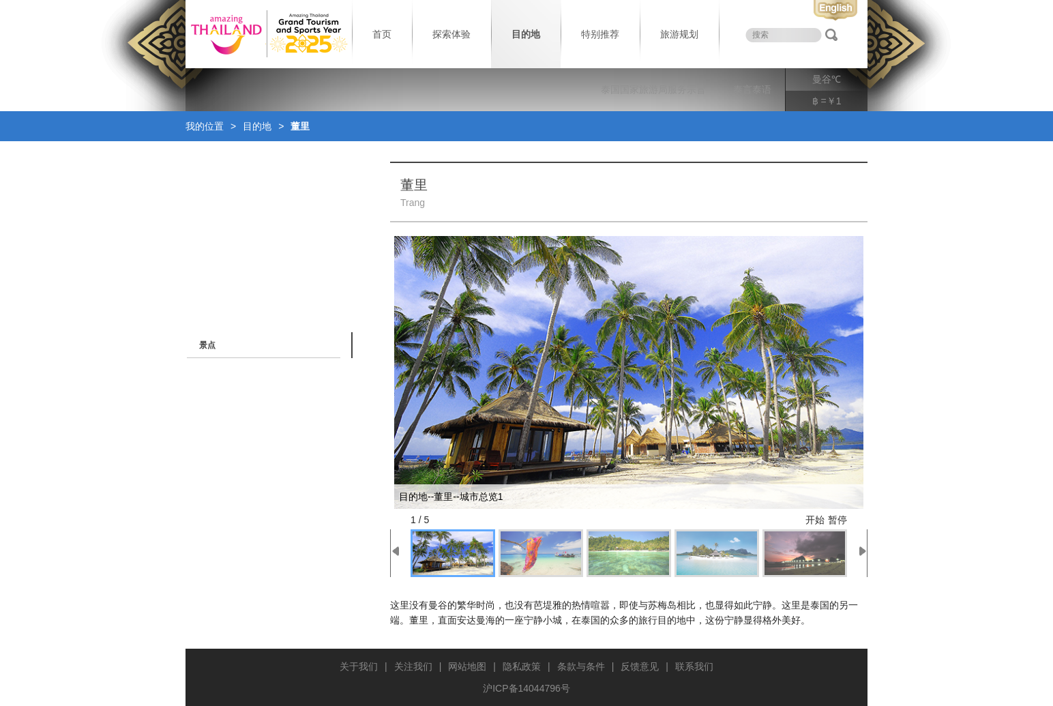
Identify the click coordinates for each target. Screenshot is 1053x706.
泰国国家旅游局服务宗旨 (653, 89)
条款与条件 (581, 666)
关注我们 (413, 666)
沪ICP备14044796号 (526, 688)
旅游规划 (679, 34)
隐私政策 (522, 666)
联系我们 (694, 666)
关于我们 (359, 666)
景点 (207, 345)
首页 (381, 34)
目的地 (525, 34)
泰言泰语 (752, 89)
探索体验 (451, 34)
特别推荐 (600, 34)
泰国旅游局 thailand (267, 34)
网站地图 (467, 666)
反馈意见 (640, 666)
